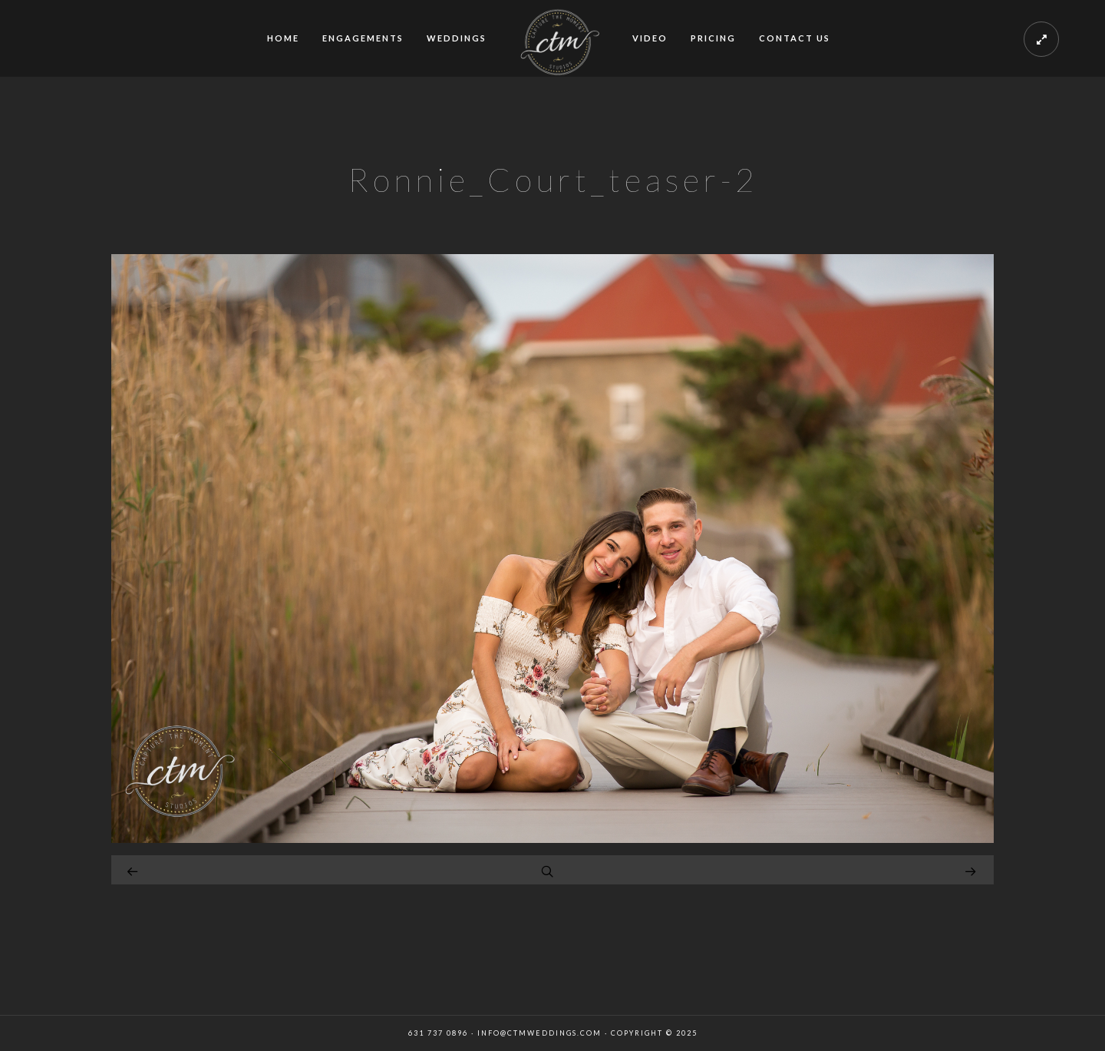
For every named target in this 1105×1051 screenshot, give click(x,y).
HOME (283, 38)
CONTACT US (794, 38)
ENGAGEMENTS (363, 38)
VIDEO (650, 38)
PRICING (713, 38)
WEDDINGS (457, 38)
